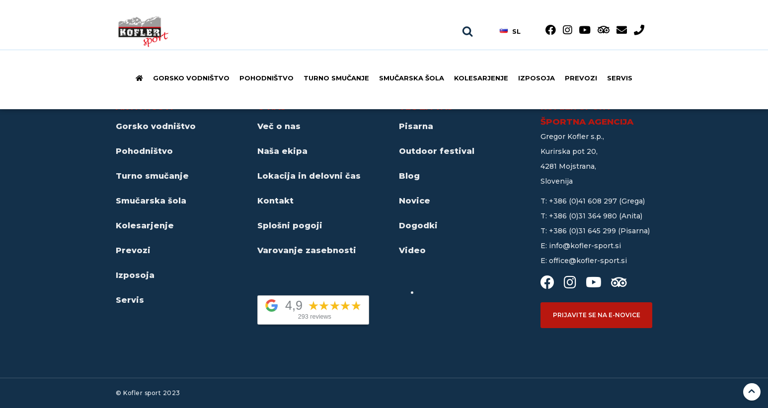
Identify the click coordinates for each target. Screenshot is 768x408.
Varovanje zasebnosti (306, 250)
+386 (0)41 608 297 (584, 201)
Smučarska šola (411, 78)
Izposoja (536, 78)
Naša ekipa (282, 151)
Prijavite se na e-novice (596, 315)
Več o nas (279, 126)
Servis (619, 78)
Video (412, 250)
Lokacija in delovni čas (309, 176)
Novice (414, 200)
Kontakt (275, 200)
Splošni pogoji (289, 225)
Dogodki (418, 225)
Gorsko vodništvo (191, 78)
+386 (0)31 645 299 (583, 230)
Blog (409, 176)
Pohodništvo (266, 78)
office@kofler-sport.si (588, 260)
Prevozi (581, 78)
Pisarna (416, 126)
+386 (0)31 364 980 (584, 215)
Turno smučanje (336, 78)
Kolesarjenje (481, 78)
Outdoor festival (436, 151)
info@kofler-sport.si (585, 245)
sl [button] (510, 31)
